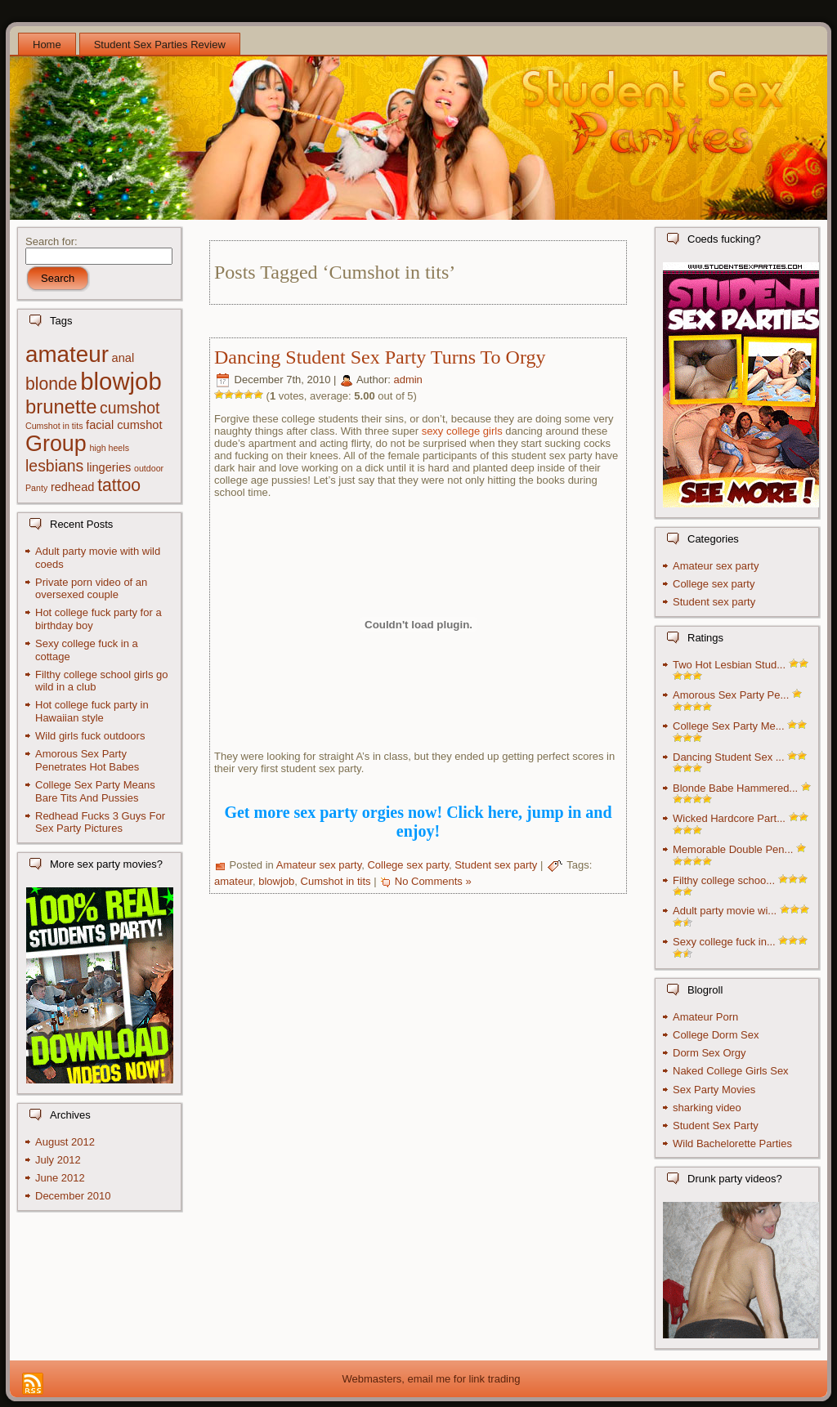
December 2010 (73, 1196)
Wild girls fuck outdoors (90, 736)
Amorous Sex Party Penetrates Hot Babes (87, 760)
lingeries (109, 467)
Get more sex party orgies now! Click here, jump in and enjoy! (417, 821)
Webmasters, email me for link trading (431, 1379)
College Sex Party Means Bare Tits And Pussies (95, 791)
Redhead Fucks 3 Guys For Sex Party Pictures (100, 822)
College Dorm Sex (716, 1035)
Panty (36, 488)
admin (407, 380)
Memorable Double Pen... (733, 849)
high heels (109, 448)
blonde (51, 383)
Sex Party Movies (714, 1089)
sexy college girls (462, 431)
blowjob (120, 381)
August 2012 (65, 1142)
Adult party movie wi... (725, 910)
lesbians (54, 466)
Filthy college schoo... (724, 880)
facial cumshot (124, 424)
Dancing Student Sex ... (729, 757)
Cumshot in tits (54, 426)
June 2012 (60, 1178)
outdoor (148, 468)
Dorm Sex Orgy (709, 1053)
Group (56, 443)
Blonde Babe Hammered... (735, 788)
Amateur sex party (319, 866)
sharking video (707, 1107)
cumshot (129, 408)
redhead (73, 487)
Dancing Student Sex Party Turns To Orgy (379, 357)
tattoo (119, 485)
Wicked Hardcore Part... (729, 818)
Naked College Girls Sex (731, 1071)
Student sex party (495, 866)
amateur (67, 354)
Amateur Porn (705, 1017)
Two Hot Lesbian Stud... (729, 665)
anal (123, 357)
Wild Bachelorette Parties (732, 1143)
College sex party (407, 866)
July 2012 (58, 1160)
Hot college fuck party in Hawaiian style (92, 711)
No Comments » (433, 881)
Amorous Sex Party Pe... (731, 695)
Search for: (51, 241)
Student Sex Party (716, 1125)
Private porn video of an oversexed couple (91, 588)
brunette (60, 406)
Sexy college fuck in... (724, 942)
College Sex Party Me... (729, 726)
